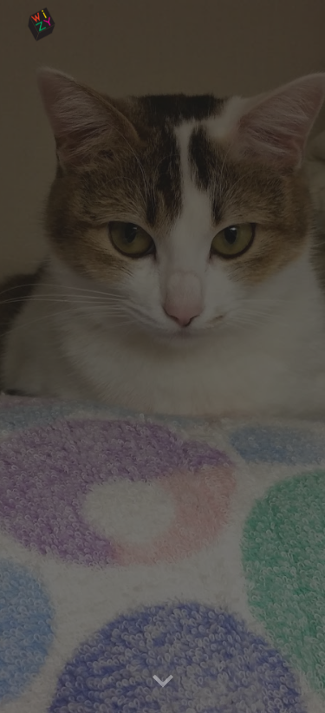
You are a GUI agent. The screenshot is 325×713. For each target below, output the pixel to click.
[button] (163, 682)
